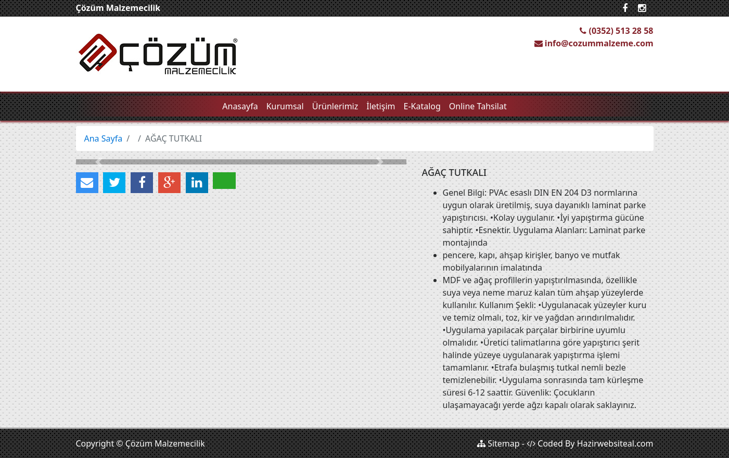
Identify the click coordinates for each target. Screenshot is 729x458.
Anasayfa (240, 106)
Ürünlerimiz (335, 106)
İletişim (380, 106)
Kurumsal (285, 106)
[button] (100, 161)
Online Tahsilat (478, 106)
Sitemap (498, 443)
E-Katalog (422, 106)
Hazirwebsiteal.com (615, 443)
